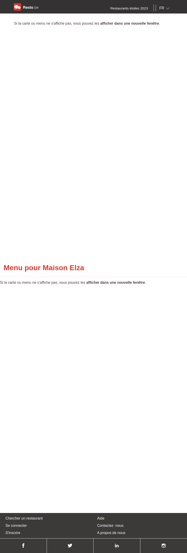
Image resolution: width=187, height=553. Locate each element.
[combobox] (165, 8)
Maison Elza (63, 268)
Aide (100, 518)
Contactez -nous (110, 525)
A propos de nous (111, 533)
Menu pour (23, 268)
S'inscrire (12, 533)
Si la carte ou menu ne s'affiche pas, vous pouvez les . (87, 23)
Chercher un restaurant (24, 518)
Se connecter (16, 525)
